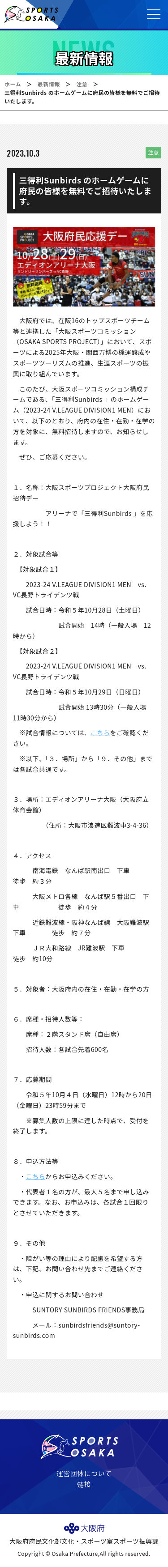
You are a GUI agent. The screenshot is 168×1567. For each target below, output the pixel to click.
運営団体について (84, 1473)
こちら (100, 732)
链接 (84, 1484)
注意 (81, 84)
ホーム (12, 84)
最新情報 (49, 84)
